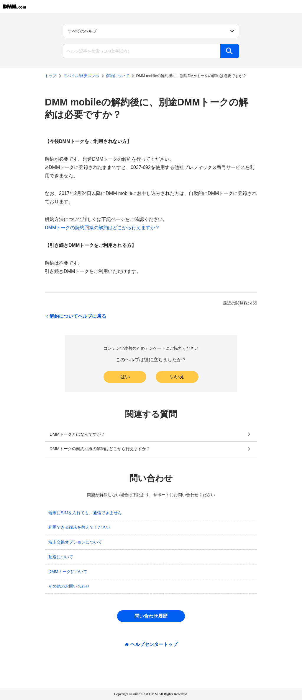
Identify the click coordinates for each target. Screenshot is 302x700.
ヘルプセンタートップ (154, 644)
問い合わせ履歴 (151, 615)
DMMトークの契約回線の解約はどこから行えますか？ (102, 227)
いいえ (177, 376)
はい (125, 376)
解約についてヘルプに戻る (75, 316)
